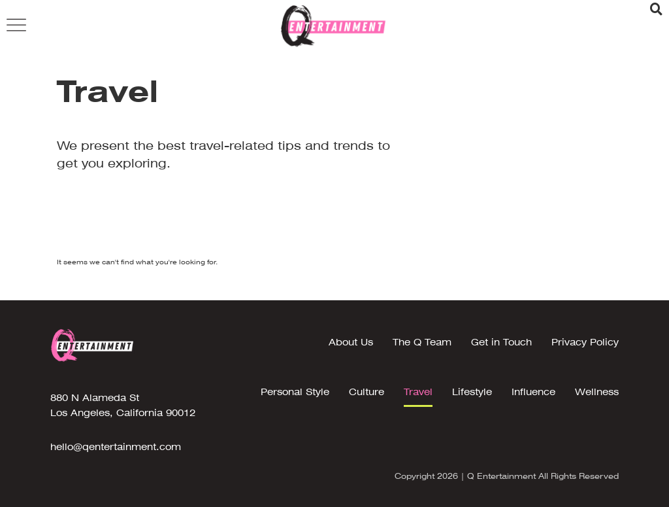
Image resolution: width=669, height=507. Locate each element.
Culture (366, 392)
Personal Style (295, 392)
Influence (533, 392)
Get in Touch (501, 342)
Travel (418, 392)
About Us (351, 342)
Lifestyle (472, 392)
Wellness (597, 392)
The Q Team (422, 342)
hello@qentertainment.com (115, 447)
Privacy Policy (585, 342)
